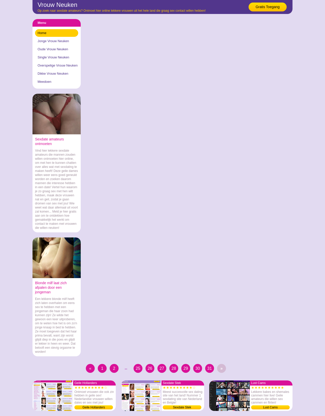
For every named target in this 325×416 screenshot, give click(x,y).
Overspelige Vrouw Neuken (58, 65)
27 (162, 368)
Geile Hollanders (94, 407)
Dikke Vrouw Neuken (53, 73)
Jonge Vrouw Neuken (53, 41)
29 (186, 368)
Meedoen (44, 82)
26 (150, 368)
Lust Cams (270, 407)
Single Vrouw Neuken (53, 57)
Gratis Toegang (268, 7)
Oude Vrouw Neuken (53, 49)
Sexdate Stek (182, 407)
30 (198, 368)
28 (174, 368)
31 (209, 368)
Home (42, 33)
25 (138, 368)
